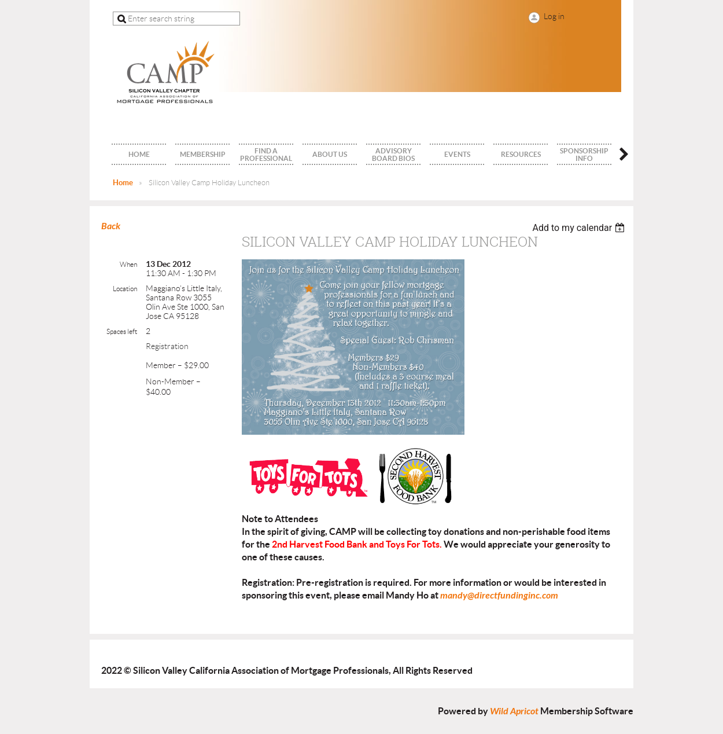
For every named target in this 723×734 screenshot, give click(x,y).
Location (125, 288)
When (128, 264)
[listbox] (580, 228)
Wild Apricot (514, 711)
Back (110, 226)
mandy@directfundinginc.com (499, 595)
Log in (554, 16)
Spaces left (121, 331)
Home (123, 182)
